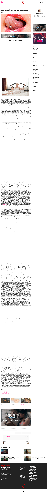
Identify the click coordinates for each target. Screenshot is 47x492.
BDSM (33, 52)
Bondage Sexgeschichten (35, 53)
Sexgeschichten (10, 9)
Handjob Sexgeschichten (35, 66)
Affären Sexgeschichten (35, 48)
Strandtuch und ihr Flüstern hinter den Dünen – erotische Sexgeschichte (39, 451)
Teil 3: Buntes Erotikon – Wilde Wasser (5, 393)
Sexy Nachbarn (34, 86)
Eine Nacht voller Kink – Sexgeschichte (4, 403)
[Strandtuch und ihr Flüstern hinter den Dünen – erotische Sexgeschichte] (27, 451)
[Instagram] (43, 2)
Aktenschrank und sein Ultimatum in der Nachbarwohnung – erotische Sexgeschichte (15, 451)
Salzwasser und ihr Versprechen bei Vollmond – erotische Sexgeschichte (39, 458)
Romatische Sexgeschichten (4, 9)
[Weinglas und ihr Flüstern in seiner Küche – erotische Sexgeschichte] (4, 458)
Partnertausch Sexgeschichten (36, 74)
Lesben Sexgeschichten (35, 69)
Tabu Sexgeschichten (35, 90)
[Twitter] (41, 2)
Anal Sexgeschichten (35, 49)
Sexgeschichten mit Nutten (36, 85)
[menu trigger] (1, 6)
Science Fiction (34, 78)
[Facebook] (40, 2)
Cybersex (34, 57)
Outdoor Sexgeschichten (35, 73)
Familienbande (34, 61)
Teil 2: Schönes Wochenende (4, 392)
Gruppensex (34, 65)
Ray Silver (2, 12)
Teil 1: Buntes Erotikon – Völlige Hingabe (5, 391)
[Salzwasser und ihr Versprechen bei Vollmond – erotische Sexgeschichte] (27, 458)
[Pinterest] (42, 2)
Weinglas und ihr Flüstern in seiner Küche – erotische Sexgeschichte (15, 458)
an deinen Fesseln (5, 204)
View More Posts (26, 436)
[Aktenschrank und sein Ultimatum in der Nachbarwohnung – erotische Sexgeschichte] (4, 451)
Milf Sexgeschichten (35, 70)
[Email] (30, 433)
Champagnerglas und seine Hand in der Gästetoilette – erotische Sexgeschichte (33, 479)
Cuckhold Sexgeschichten (35, 56)
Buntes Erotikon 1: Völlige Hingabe (14, 403)
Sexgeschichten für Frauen (16, 9)
